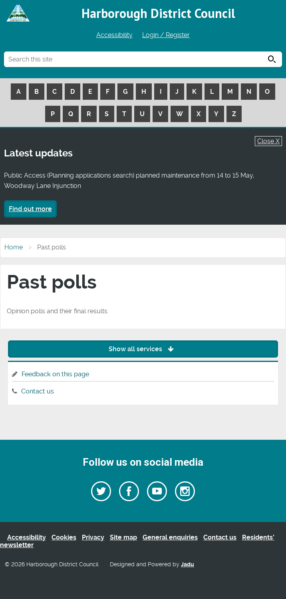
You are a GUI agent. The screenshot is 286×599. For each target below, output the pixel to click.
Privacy (93, 537)
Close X (268, 141)
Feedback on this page (55, 374)
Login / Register (166, 35)
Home (13, 247)
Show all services (143, 349)
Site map (123, 537)
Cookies (64, 537)
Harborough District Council (158, 13)
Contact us (37, 391)
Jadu (187, 564)
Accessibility (114, 35)
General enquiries (170, 537)
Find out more (30, 209)
